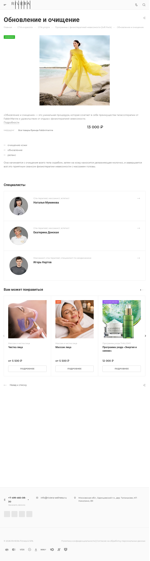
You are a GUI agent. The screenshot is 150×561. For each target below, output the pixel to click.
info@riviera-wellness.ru (54, 497)
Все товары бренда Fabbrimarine (35, 130)
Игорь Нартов (42, 262)
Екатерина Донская (46, 232)
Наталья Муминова (46, 202)
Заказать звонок (16, 505)
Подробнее (27, 369)
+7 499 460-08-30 (17, 499)
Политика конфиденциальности (78, 541)
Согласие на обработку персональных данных (121, 541)
